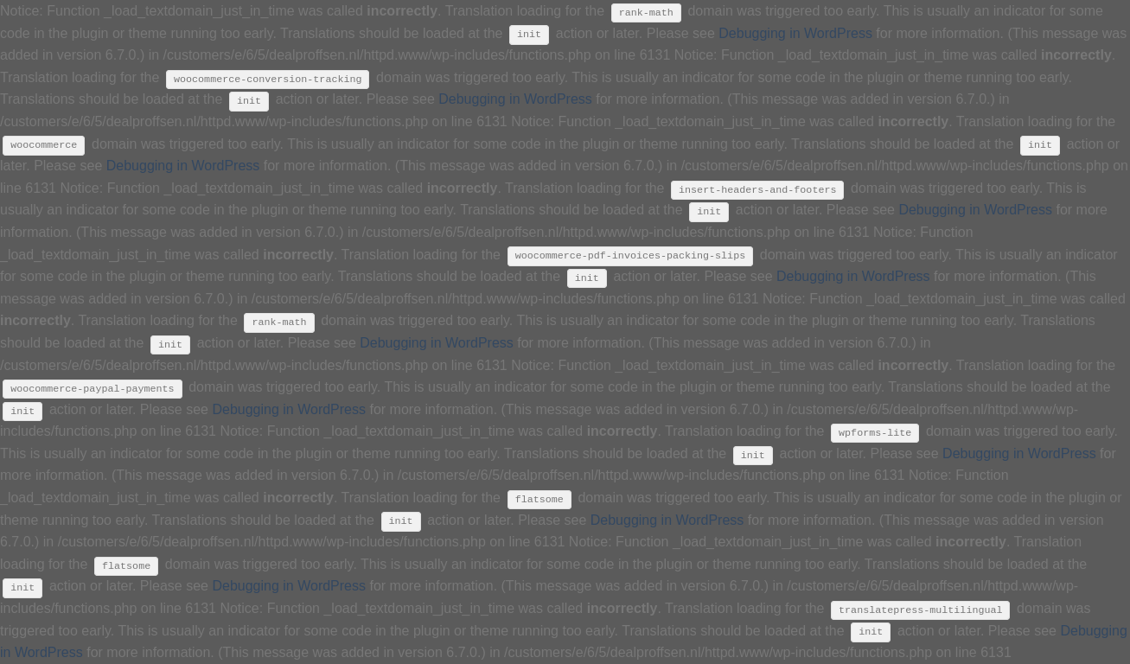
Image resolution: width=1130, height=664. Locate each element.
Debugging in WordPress (795, 33)
